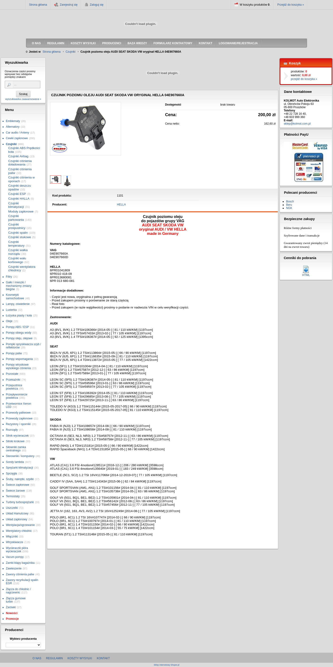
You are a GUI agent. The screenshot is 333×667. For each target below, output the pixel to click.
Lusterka (11, 310)
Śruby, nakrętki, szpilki (20, 479)
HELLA (121, 204)
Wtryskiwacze (14, 542)
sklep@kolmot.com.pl (297, 123)
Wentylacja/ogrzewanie (20, 525)
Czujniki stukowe (19, 237)
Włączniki (12, 536)
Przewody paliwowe (18, 412)
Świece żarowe (15, 490)
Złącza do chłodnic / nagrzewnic (18, 591)
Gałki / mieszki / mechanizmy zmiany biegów (18, 286)
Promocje (12, 618)
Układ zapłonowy (16, 519)
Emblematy (13, 121)
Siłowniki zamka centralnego (16, 449)
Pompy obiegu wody (18, 332)
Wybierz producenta (23, 638)
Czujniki (11, 144)
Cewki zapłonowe (17, 138)
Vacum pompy (15, 557)
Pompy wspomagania (19, 359)
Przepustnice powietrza (14, 387)
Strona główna (38, 4)
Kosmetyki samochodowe (15, 296)
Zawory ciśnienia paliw (20, 574)
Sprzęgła (11, 473)
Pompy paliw (14, 353)
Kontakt (103, 658)
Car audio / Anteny (17, 132)
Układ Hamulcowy (17, 513)
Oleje (9, 321)
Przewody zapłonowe (19, 418)
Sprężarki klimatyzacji (19, 467)
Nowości (11, 613)
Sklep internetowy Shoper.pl (166, 665)
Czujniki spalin (18, 232)
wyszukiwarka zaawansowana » (23, 99)
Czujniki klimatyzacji (16, 205)
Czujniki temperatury (16, 243)
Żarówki (11, 607)
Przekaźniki (13, 379)
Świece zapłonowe (17, 484)
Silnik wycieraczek (17, 435)
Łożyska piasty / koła (19, 315)
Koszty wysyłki (79, 658)
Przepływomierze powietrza (16, 396)
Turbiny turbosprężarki (20, 502)
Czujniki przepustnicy (16, 226)
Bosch (290, 201)
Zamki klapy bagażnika (20, 562)
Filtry (9, 276)
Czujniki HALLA (18, 198)
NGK (289, 208)
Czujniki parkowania (16, 217)
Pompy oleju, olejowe (19, 338)
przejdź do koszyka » (304, 79)
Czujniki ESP (17, 194)
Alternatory (13, 126)
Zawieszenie (14, 568)
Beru (289, 204)
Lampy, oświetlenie (18, 304)
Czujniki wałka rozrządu (17, 252)
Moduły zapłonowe (21, 211)
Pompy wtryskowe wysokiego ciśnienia (18, 366)
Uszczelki (12, 507)
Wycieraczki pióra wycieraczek (17, 549)
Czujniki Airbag (18, 156)
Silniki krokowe (15, 441)
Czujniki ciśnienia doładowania (20, 162)
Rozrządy (12, 429)
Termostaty (13, 496)
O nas (37, 658)
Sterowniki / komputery (20, 456)
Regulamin (54, 658)
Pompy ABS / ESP (17, 327)
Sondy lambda (15, 462)
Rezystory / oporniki (18, 424)
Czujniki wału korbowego (17, 260)
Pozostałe (12, 373)
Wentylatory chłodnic (19, 531)
